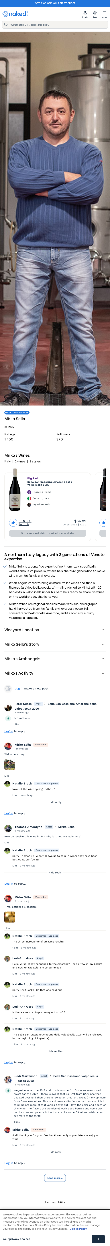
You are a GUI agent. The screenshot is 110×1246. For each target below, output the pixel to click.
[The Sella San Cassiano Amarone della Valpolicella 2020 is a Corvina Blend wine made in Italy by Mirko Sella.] (56, 499)
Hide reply (55, 802)
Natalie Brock (22, 783)
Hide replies (55, 1051)
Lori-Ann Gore (22, 958)
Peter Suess (23, 704)
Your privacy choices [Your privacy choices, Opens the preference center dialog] (16, 1239)
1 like (7, 928)
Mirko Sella (23, 744)
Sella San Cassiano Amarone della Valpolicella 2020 (49, 483)
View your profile (8, 688)
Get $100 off (43, 3)
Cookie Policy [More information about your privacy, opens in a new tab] (78, 1228)
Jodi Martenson (26, 1076)
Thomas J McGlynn (28, 827)
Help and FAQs (55, 1202)
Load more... (55, 1177)
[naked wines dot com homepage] (15, 14)
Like (16, 724)
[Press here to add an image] (9, 764)
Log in (19, 688)
